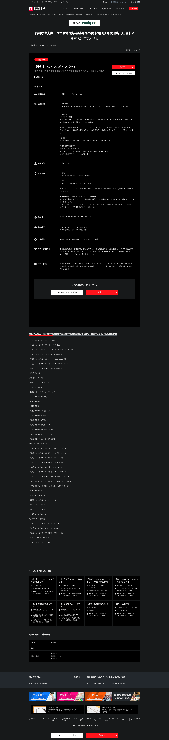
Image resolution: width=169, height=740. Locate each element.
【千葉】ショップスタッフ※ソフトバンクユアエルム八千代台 (50, 364)
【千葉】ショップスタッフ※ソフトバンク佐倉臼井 (47, 368)
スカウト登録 (92, 9)
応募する (123, 67)
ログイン (107, 2)
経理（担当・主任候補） (37, 378)
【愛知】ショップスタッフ (38, 505)
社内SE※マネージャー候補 (38, 443)
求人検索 (66, 9)
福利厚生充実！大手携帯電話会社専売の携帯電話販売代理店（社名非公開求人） (100, 14)
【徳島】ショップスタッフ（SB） (41, 382)
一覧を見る (76, 677)
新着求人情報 (78, 9)
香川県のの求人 (56, 653)
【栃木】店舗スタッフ (36, 490)
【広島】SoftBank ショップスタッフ (42, 537)
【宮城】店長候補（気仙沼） (39, 415)
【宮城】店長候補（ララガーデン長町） (43, 434)
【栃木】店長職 (34, 406)
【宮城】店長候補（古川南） (39, 397)
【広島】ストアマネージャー (39, 495)
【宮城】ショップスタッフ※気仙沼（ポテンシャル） (47, 458)
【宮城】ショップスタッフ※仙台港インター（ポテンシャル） (50, 472)
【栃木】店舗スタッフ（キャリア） (41, 411)
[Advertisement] (84, 310)
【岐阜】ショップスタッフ (38, 509)
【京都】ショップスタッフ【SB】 (41, 542)
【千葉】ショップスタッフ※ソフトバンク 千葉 (45, 345)
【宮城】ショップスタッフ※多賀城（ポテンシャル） (47, 533)
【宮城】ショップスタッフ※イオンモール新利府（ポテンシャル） (52, 481)
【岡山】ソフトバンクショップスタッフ (43, 392)
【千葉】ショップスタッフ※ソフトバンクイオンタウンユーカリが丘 (53, 350)
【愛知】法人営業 (35, 373)
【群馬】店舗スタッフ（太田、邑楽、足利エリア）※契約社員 (50, 486)
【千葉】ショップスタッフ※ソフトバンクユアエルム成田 (49, 359)
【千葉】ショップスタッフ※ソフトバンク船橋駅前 (47, 354)
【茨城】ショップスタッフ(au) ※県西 (43, 340)
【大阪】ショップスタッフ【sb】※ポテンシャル (46, 523)
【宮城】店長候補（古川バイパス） (41, 425)
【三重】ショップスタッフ (38, 514)
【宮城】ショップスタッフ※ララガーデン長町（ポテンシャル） (51, 453)
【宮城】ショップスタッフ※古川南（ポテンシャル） (47, 462)
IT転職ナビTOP (33, 14)
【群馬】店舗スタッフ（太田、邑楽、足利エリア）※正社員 (50, 448)
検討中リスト (121, 9)
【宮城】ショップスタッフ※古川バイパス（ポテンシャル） (50, 467)
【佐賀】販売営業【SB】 (38, 387)
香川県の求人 (55, 643)
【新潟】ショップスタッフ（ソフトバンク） (44, 500)
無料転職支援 (106, 9)
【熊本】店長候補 (35, 401)
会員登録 (134, 9)
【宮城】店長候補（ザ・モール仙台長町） (43, 439)
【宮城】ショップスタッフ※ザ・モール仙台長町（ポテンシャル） (52, 476)
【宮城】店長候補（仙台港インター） (42, 429)
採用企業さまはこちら (120, 2)
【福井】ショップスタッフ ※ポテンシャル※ (44, 528)
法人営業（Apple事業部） (38, 519)
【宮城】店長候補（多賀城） (39, 420)
